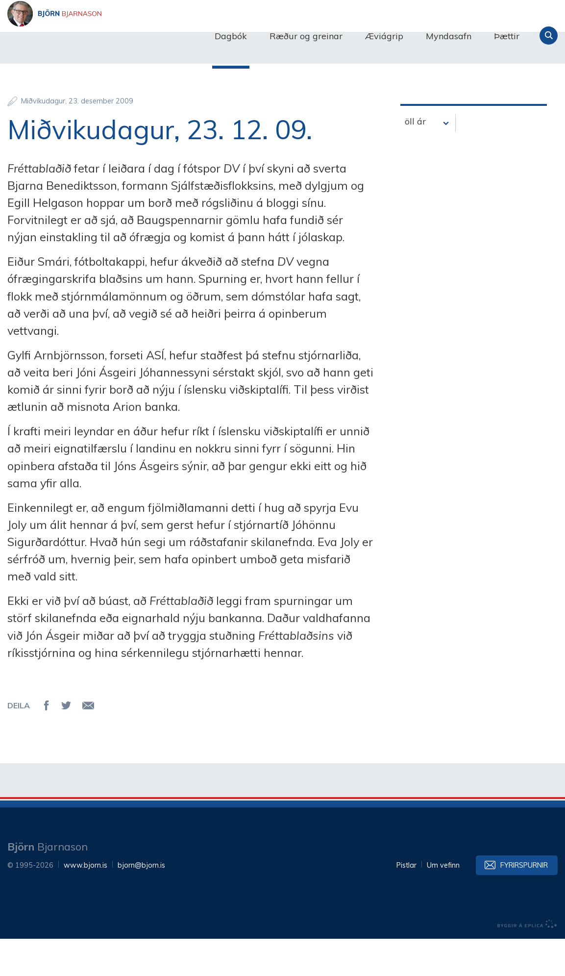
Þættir (506, 36)
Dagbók (231, 36)
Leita (549, 35)
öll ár (415, 158)
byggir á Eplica (527, 961)
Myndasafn (448, 36)
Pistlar (406, 902)
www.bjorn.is (85, 902)
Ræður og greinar (306, 36)
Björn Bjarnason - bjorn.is (105, 36)
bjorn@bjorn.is (141, 902)
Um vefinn (443, 902)
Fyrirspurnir (524, 902)
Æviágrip (384, 36)
